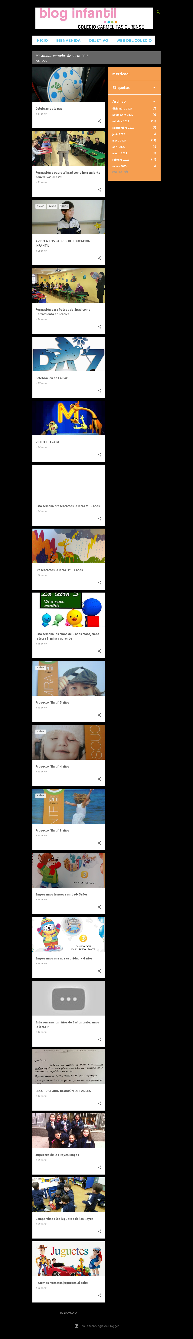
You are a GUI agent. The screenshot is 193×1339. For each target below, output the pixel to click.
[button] (99, 121)
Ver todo (41, 60)
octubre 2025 (120, 121)
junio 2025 (118, 134)
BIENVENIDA (68, 40)
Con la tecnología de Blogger (96, 1326)
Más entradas (68, 1313)
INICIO (41, 40)
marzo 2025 (119, 153)
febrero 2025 (120, 159)
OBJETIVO (98, 40)
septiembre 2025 (123, 127)
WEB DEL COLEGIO (134, 40)
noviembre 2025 (122, 114)
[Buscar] (158, 12)
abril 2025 (118, 146)
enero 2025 (119, 166)
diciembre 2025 (122, 108)
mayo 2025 (119, 140)
